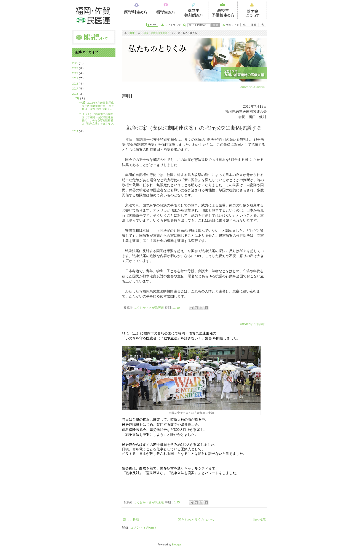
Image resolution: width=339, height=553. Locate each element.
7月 (77, 98)
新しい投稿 (131, 519)
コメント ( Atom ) (143, 527)
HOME (153, 24)
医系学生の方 (135, 9)
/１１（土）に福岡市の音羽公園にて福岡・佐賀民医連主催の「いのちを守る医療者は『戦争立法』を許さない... (97, 119)
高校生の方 (222, 9)
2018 (75, 83)
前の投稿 (259, 519)
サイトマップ (173, 25)
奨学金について (252, 9)
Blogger (176, 544)
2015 (75, 93)
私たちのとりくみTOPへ (196, 519)
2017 (75, 88)
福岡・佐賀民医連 (93, 15)
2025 (75, 63)
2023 (75, 68)
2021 (75, 78)
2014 (75, 131)
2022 (75, 73)
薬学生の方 (193, 9)
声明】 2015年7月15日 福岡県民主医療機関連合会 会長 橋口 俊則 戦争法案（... (97, 105)
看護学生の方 (164, 9)
